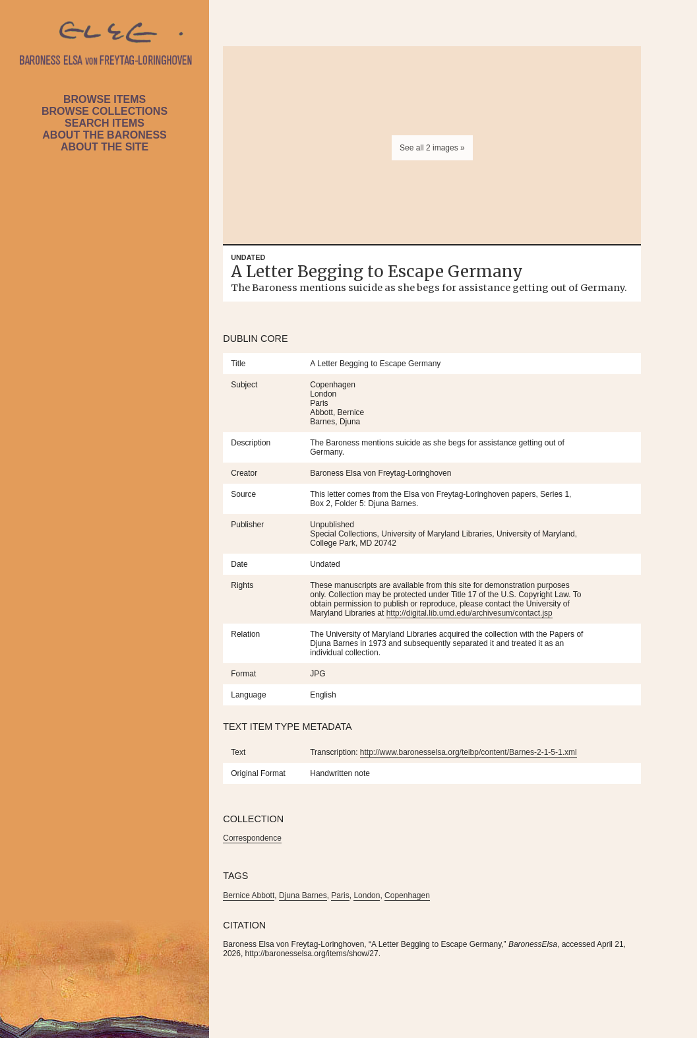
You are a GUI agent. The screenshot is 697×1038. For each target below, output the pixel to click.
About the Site (104, 146)
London (366, 895)
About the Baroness (104, 135)
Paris (340, 895)
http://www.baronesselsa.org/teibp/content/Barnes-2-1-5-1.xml (468, 752)
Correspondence (252, 838)
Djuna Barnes (303, 895)
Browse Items (104, 99)
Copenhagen (407, 895)
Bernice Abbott (248, 895)
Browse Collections (104, 111)
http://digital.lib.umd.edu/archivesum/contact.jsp (469, 613)
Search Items (104, 123)
